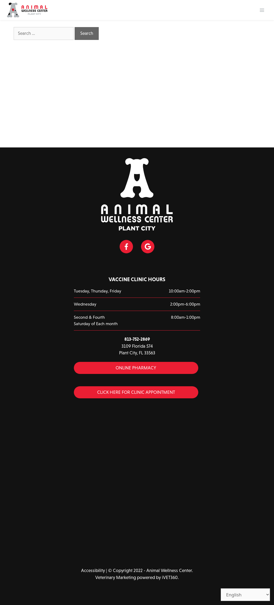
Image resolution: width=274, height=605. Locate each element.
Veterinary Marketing (115, 577)
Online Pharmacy (136, 367)
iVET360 (170, 577)
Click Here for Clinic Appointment (136, 392)
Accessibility (93, 570)
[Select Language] (245, 594)
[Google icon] (147, 246)
